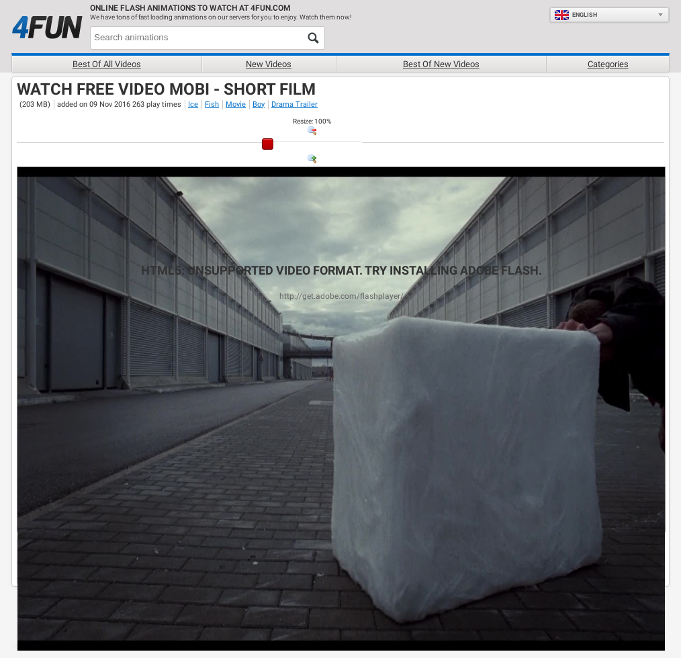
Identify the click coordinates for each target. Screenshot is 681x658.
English (575, 14)
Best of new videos (441, 64)
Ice (193, 104)
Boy (259, 104)
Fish (212, 104)
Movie (236, 104)
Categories (608, 64)
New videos (268, 64)
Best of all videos (107, 64)
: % (312, 121)
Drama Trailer (294, 104)
